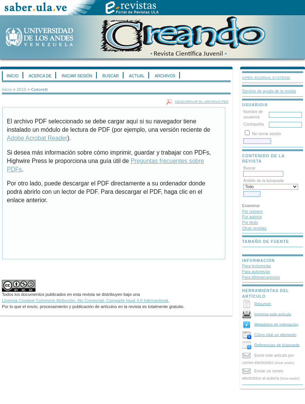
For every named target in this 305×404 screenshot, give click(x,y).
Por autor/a (252, 217)
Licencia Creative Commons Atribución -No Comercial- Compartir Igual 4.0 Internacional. (85, 300)
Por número (252, 211)
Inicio (12, 76)
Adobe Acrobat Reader (37, 138)
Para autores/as (256, 272)
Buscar (110, 76)
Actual (136, 76)
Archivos (165, 76)
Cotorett (39, 89)
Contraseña (253, 124)
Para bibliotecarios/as (261, 277)
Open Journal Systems (266, 77)
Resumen (262, 304)
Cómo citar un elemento (275, 334)
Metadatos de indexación (276, 324)
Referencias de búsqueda (276, 345)
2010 (21, 89)
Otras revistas (254, 228)
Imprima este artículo (272, 314)
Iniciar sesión (77, 76)
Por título (250, 222)
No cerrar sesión (266, 134)
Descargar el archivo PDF (202, 101)
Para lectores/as (256, 266)
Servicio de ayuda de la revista (269, 91)
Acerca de (40, 76)
